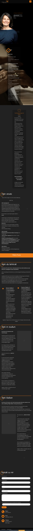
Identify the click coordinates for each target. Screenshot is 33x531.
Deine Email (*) (4, 480)
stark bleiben (7, 397)
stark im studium (8, 327)
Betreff (3, 484)
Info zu (3, 488)
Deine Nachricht (4, 493)
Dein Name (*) (4, 476)
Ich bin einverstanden (21, 530)
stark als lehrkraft (9, 264)
